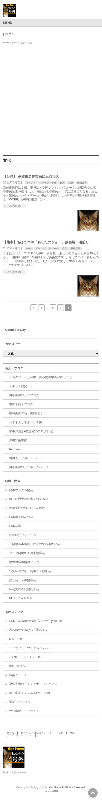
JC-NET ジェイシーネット (28, 657)
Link (60, 732)
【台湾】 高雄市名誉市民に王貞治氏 (31, 176)
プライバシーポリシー (19, 735)
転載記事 (82, 182)
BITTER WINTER (20, 598)
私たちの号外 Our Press (46, 787)
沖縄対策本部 (18, 440)
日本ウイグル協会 (21, 490)
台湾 (62, 182)
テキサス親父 (18, 386)
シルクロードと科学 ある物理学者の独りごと (40, 377)
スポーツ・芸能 (48, 182)
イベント (31, 182)
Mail (72, 732)
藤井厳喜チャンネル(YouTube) (29, 693)
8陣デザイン (17, 666)
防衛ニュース (18, 675)
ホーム (10, 732)
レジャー (53, 248)
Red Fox (14, 449)
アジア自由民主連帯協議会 (27, 553)
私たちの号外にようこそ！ (36, 732)
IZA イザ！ (17, 639)
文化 (71, 182)
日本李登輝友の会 (21, 517)
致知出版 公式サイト (24, 711)
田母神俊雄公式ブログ (24, 395)
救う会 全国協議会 (22, 580)
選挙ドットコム (19, 702)
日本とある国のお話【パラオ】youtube (35, 621)
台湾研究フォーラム (22, 535)
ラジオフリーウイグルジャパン (30, 648)
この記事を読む (14, 206)
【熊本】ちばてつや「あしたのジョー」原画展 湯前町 (46, 242)
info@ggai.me (18, 772)
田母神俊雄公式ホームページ (28, 467)
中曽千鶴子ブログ (21, 404)
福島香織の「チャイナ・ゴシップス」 (34, 684)
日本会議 (15, 526)
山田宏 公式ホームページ (26, 458)
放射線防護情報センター (25, 562)
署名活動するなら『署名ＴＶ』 (30, 630)
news (29, 248)
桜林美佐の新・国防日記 (25, 413)
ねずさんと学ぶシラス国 (25, 422)
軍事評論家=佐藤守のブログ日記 (31, 431)
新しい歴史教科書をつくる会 (28, 499)
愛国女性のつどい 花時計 (27, 508)
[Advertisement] (51, 99)
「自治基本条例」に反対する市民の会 (34, 544)
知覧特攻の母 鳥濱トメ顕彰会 (30, 571)
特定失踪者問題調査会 (24, 589)
